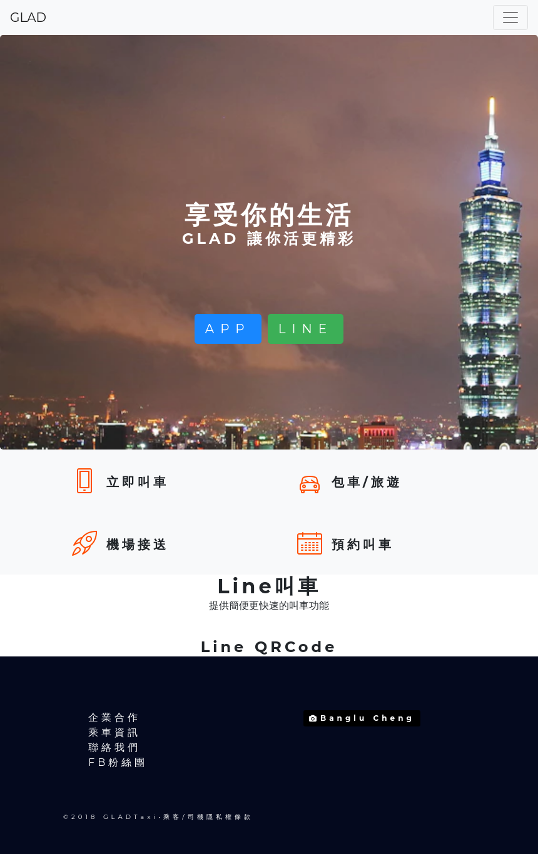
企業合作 (114, 717)
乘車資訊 (114, 732)
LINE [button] (305, 328)
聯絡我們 (114, 747)
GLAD (28, 17)
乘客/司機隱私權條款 (208, 817)
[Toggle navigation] (510, 17)
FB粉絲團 (118, 762)
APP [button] (228, 328)
